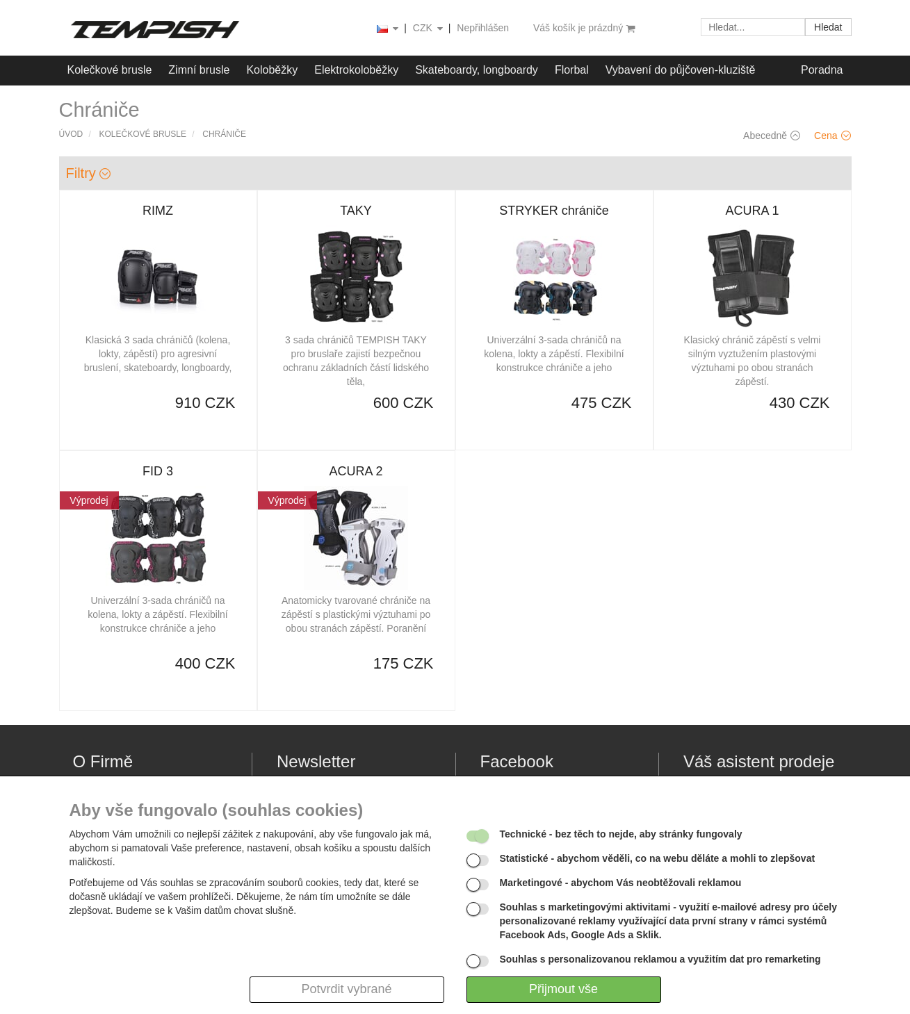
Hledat (828, 27)
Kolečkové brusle (109, 70)
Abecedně (771, 135)
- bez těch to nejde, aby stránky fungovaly (621, 834)
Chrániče (224, 134)
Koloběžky (272, 70)
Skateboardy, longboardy (476, 70)
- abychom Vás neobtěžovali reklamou (621, 882)
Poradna (822, 70)
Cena (832, 135)
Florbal (572, 70)
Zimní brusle (198, 70)
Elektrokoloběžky (356, 70)
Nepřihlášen (483, 27)
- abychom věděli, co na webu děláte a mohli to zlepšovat (657, 858)
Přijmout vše (563, 989)
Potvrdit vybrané (346, 989)
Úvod (71, 134)
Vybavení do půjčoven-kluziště (681, 70)
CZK (429, 28)
